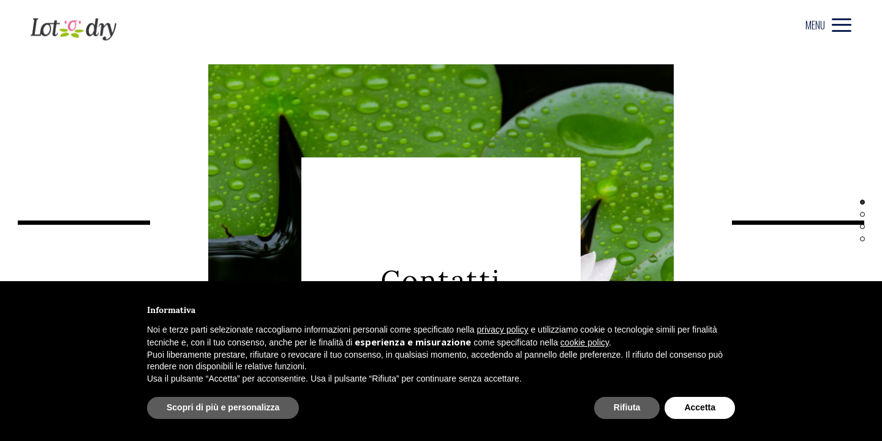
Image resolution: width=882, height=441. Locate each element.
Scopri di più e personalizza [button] (223, 407)
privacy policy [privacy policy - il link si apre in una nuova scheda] (503, 329)
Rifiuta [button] (627, 407)
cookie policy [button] (584, 342)
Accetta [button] (699, 407)
